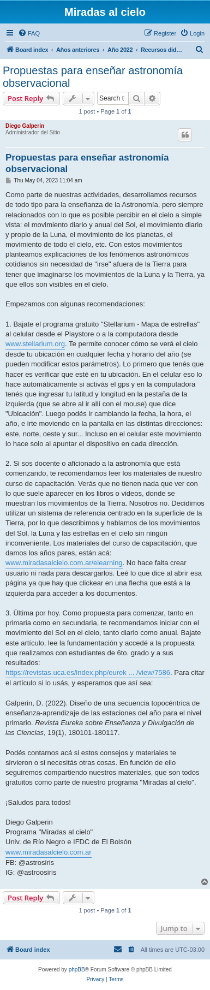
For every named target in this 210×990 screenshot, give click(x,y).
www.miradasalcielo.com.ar (48, 852)
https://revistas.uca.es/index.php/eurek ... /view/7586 (87, 672)
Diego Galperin (24, 126)
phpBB (77, 970)
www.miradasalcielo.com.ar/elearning (64, 563)
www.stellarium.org (35, 344)
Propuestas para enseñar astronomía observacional (93, 76)
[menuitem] (29, 33)
